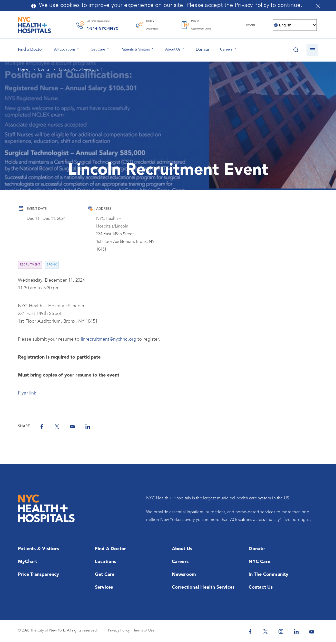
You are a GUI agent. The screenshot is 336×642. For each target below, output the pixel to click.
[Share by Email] (72, 426)
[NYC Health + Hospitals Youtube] (311, 631)
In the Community (268, 574)
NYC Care (259, 561)
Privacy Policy (119, 631)
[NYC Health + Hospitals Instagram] (280, 631)
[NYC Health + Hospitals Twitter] (265, 631)
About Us (172, 50)
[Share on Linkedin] (87, 426)
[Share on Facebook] (41, 426)
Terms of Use (143, 631)
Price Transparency (38, 574)
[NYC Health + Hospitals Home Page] (34, 25)
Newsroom (184, 574)
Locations (105, 561)
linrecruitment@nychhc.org (108, 339)
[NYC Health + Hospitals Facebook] (250, 631)
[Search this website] (295, 50)
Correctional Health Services (203, 587)
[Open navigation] (312, 50)
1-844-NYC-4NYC (102, 29)
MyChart (27, 561)
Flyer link (27, 393)
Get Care (98, 50)
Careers (226, 50)
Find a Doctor (110, 549)
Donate (202, 50)
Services (104, 587)
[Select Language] (295, 25)
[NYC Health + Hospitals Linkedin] (296, 631)
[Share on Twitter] (57, 426)
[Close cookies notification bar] (318, 6)
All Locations (64, 50)
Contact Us (261, 587)
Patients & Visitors (135, 50)
